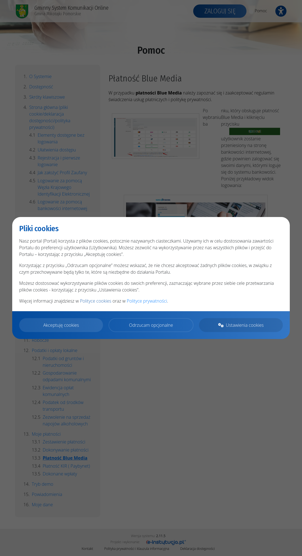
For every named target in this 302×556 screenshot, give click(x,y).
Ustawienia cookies (241, 325)
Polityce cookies (95, 301)
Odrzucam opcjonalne (151, 325)
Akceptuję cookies (61, 325)
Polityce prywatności (147, 301)
